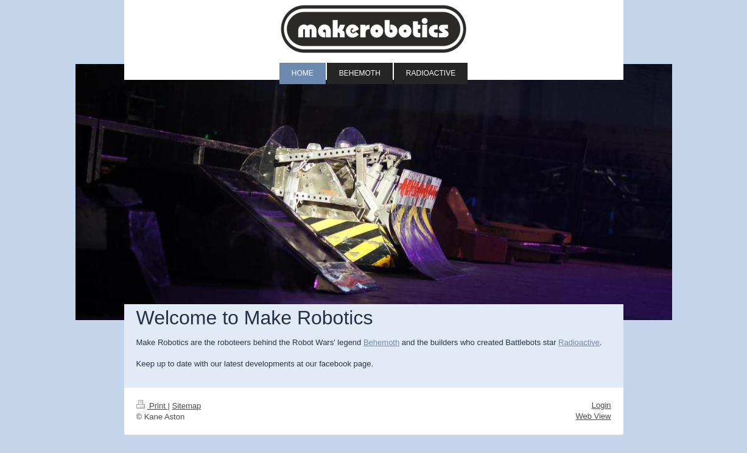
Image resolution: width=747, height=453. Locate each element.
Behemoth (381, 342)
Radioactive (579, 342)
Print (152, 405)
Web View (593, 416)
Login (601, 405)
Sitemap (186, 405)
